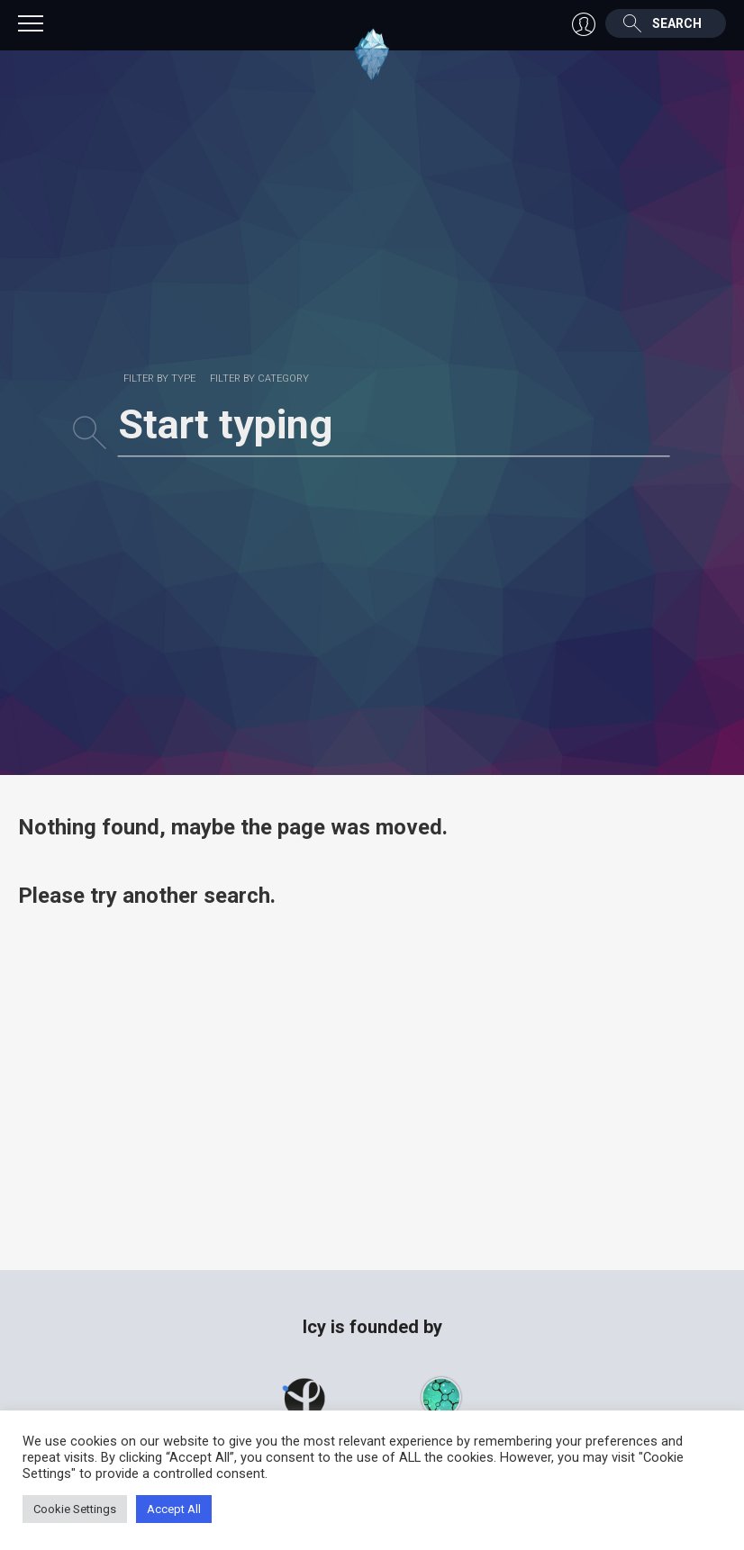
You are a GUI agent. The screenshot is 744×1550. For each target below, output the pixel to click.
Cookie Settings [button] (74, 1509)
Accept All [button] (174, 1509)
